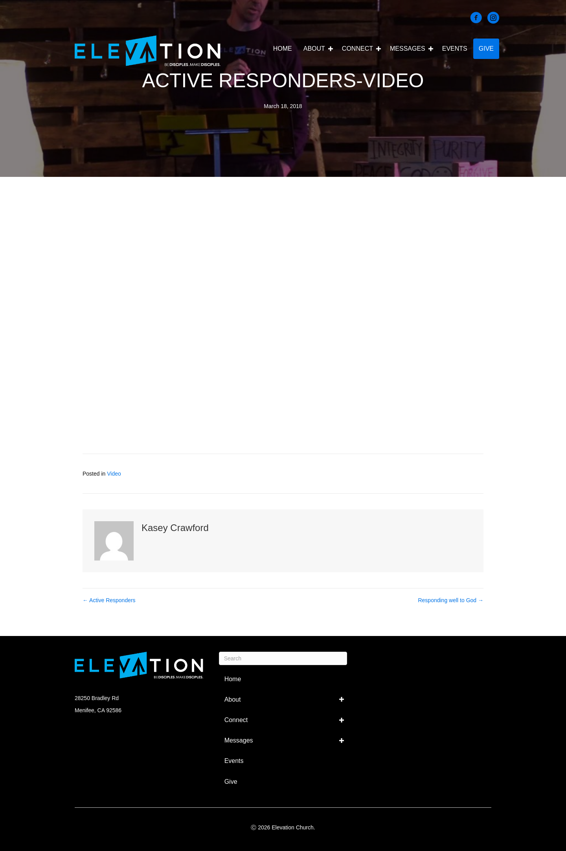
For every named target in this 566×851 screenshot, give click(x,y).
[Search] (283, 658)
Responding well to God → (450, 600)
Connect (357, 48)
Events (454, 48)
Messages (407, 48)
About (314, 48)
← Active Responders (109, 600)
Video (114, 474)
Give (486, 48)
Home (282, 48)
